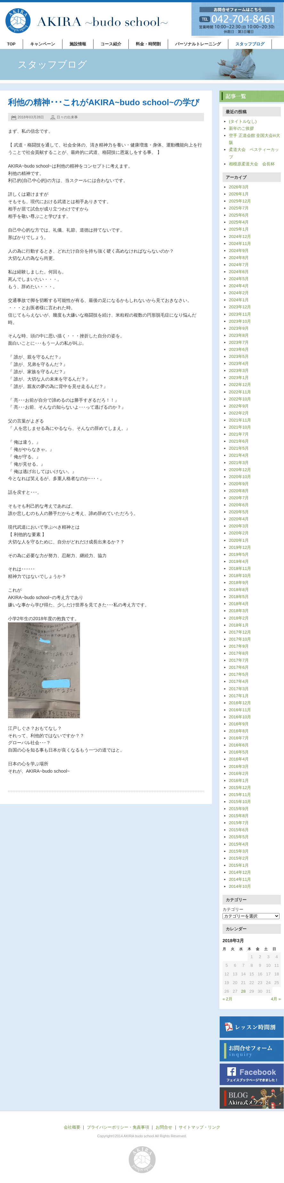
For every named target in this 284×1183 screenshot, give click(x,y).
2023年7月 (239, 342)
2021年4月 (239, 455)
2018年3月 (239, 610)
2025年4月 (239, 222)
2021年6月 (239, 441)
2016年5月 (239, 752)
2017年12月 (240, 632)
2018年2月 (239, 618)
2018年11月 (240, 568)
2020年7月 (239, 497)
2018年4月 (239, 603)
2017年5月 (239, 674)
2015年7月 (239, 822)
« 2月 (227, 999)
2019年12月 (240, 547)
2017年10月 (240, 639)
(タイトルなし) (243, 121)
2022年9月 (239, 406)
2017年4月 (239, 681)
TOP (11, 44)
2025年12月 (240, 201)
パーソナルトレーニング (198, 44)
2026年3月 (239, 187)
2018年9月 (239, 582)
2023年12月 (240, 306)
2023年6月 (239, 349)
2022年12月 (240, 384)
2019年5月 (239, 554)
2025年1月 (239, 229)
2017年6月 (239, 667)
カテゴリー (233, 909)
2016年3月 (239, 766)
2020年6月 (239, 504)
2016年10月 (240, 716)
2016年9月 (239, 724)
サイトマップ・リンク (199, 1127)
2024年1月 (239, 299)
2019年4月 (239, 561)
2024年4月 (239, 285)
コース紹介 (111, 44)
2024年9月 (239, 250)
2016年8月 (239, 731)
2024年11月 (240, 243)
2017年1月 (239, 695)
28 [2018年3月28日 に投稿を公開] (243, 991)
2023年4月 (239, 363)
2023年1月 (239, 377)
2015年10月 (240, 801)
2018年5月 (239, 596)
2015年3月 (239, 851)
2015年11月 (240, 794)
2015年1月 (239, 865)
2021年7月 (239, 434)
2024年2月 (239, 292)
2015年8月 (239, 815)
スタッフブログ (249, 44)
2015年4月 (239, 844)
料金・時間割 (148, 44)
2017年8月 (239, 653)
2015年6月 (239, 829)
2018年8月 (239, 589)
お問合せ (164, 1127)
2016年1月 (239, 780)
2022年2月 (239, 413)
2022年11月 (240, 392)
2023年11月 (240, 314)
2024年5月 (239, 278)
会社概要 (72, 1127)
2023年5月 (239, 356)
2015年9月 (239, 808)
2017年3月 (239, 688)
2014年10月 (240, 886)
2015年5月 (239, 836)
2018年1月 (239, 625)
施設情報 (77, 44)
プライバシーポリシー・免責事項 (118, 1127)
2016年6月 (239, 745)
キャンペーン (42, 44)
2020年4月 (239, 519)
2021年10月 (240, 427)
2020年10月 (240, 476)
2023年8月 (239, 335)
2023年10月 (240, 321)
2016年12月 (240, 702)
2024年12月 (240, 236)
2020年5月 (239, 511)
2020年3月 (239, 526)
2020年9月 (239, 483)
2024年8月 (239, 257)
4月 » (276, 999)
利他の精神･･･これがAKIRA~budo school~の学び (103, 102)
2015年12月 (240, 787)
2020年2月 (239, 533)
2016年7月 (239, 738)
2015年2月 (239, 858)
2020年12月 (240, 469)
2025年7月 (239, 208)
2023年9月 (239, 328)
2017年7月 (239, 660)
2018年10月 (240, 575)
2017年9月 (239, 646)
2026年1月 (239, 194)
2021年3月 (239, 462)
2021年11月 (240, 420)
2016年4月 (239, 759)
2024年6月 (239, 271)
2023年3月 (239, 370)
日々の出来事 (67, 117)
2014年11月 (240, 879)
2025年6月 (239, 215)
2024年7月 (239, 264)
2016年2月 (239, 773)
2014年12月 (240, 872)
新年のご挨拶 (241, 128)
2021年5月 (239, 448)
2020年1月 (239, 540)
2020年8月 (239, 490)
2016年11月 (240, 709)
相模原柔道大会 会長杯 (252, 164)
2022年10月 (240, 399)
